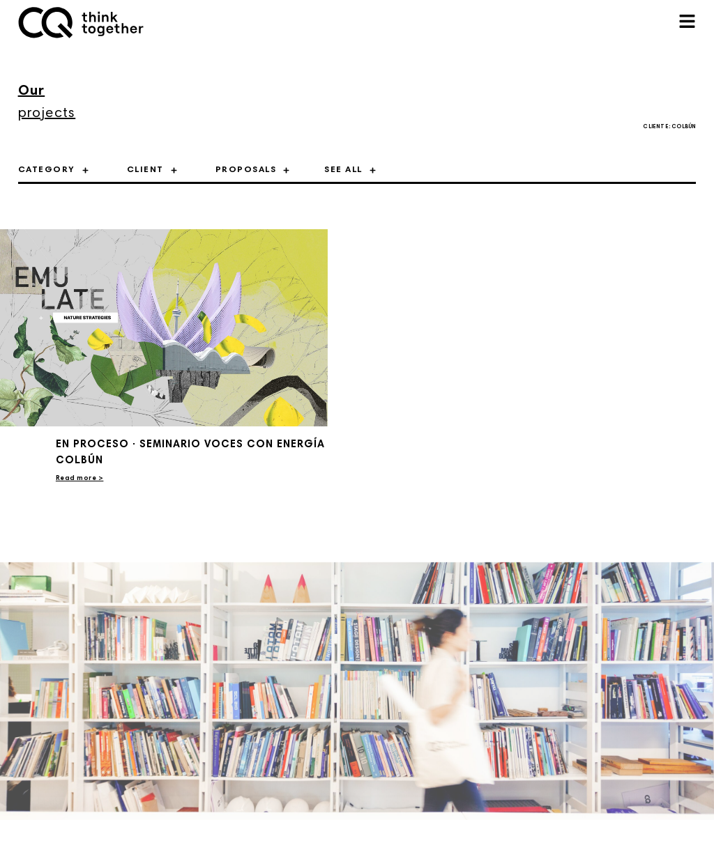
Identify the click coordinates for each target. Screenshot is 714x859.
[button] (687, 23)
